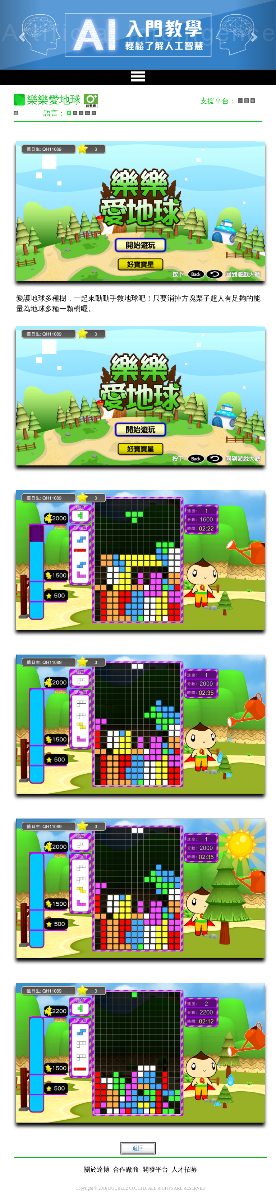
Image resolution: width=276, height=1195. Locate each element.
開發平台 (155, 1169)
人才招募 (184, 1169)
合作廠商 (126, 1169)
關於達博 (97, 1169)
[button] (20, 35)
